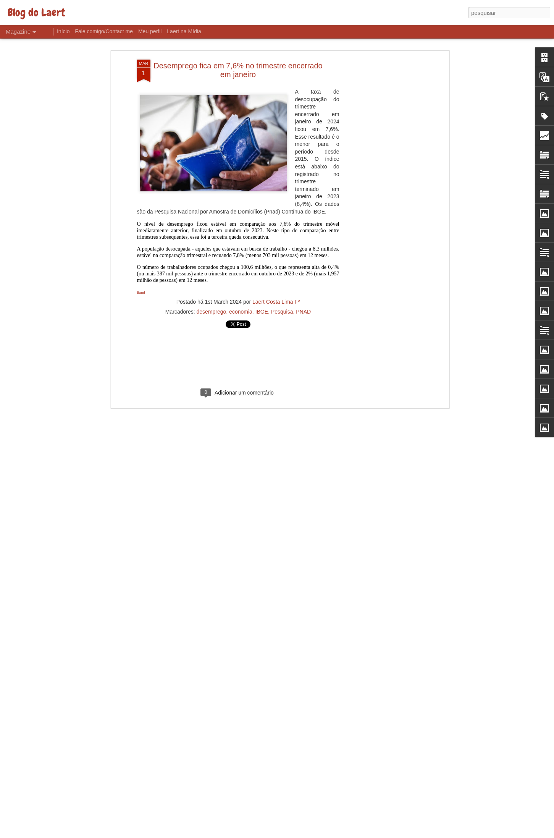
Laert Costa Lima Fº (276, 264)
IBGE (261, 274)
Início (63, 31)
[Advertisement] (381, 142)
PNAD (303, 274)
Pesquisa (282, 274)
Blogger (307, 834)
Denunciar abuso (333, 834)
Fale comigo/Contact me (104, 31)
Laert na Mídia (184, 31)
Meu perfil (150, 31)
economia (240, 274)
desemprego (211, 274)
